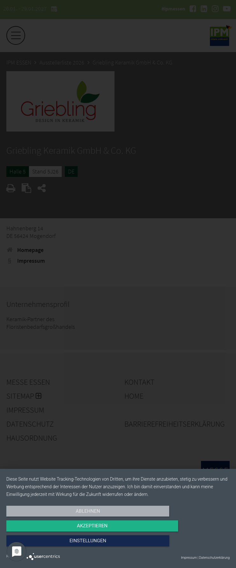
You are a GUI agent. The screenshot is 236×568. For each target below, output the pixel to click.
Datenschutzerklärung (214, 557)
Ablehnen (40, 545)
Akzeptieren (118, 545)
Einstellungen (196, 545)
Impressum (189, 557)
